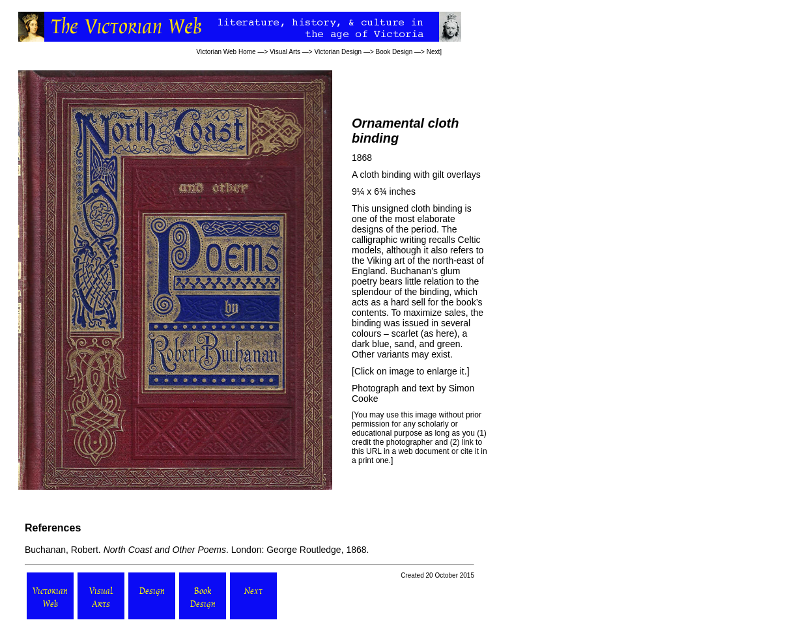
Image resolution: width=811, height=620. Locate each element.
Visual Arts (285, 51)
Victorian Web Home (225, 51)
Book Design (394, 51)
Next (433, 51)
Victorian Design (338, 51)
